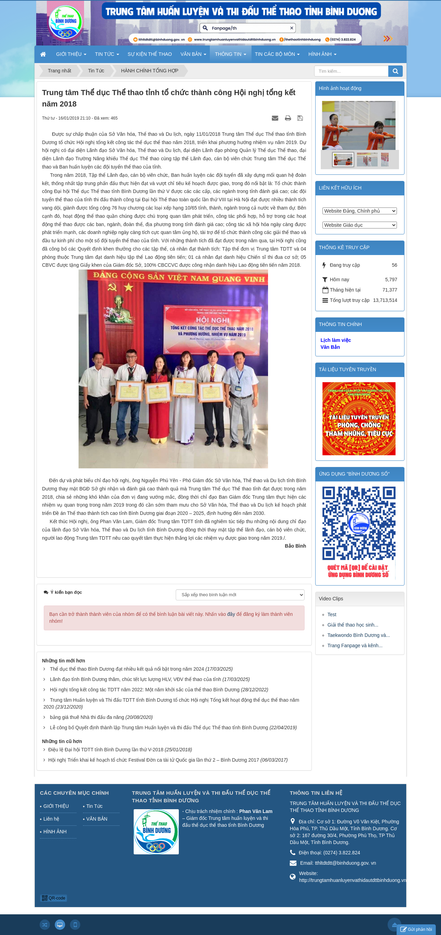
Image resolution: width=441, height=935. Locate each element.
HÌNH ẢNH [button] (322, 56)
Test (332, 614)
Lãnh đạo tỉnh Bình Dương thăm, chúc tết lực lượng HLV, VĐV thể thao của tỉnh (135, 679)
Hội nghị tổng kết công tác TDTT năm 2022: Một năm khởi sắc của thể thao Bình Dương (145, 689)
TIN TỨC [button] (107, 56)
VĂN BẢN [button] (193, 56)
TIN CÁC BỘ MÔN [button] (277, 56)
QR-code (53, 898)
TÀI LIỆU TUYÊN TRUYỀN (347, 369)
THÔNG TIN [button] (230, 56)
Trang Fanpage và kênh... (355, 645)
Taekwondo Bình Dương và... (359, 635)
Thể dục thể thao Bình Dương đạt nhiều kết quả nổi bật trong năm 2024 (127, 669)
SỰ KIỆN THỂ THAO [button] (150, 54)
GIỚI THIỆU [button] (71, 56)
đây (231, 614)
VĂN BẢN (96, 819)
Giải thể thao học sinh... (353, 625)
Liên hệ (51, 819)
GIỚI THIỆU (56, 806)
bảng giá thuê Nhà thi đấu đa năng (87, 717)
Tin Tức (94, 806)
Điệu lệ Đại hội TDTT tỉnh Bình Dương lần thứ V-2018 (105, 749)
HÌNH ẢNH (54, 831)
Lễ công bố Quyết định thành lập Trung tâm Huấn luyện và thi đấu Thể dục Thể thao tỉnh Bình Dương (159, 727)
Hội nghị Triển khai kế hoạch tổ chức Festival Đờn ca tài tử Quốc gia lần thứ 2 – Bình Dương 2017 (153, 760)
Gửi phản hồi (416, 929)
